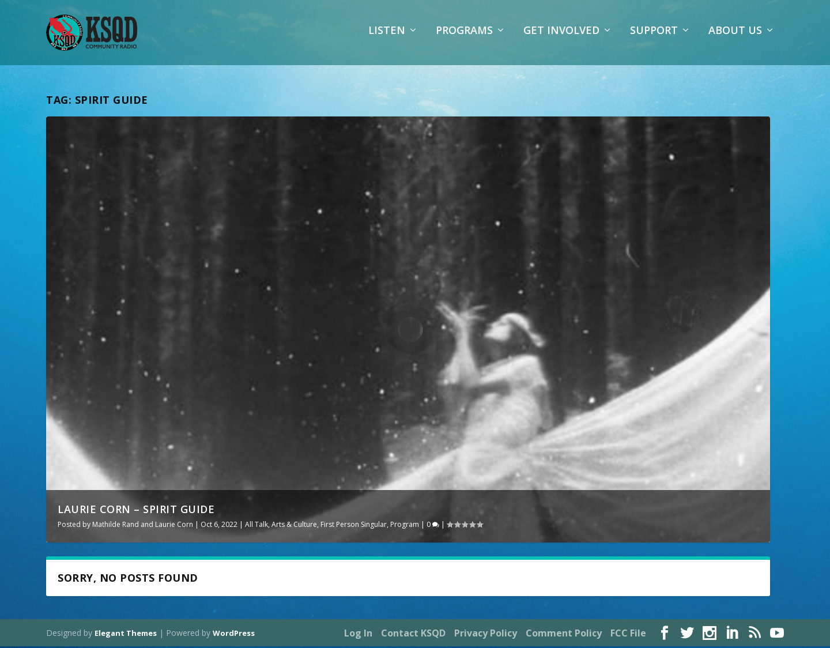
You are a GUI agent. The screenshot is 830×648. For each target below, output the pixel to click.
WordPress (234, 635)
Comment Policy (564, 634)
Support (654, 37)
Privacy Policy (485, 634)
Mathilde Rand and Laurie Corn (142, 526)
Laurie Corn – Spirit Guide (136, 511)
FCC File (628, 634)
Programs (464, 37)
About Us (735, 37)
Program (404, 526)
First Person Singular (353, 526)
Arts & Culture (294, 526)
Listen (386, 37)
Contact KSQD (413, 634)
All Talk (256, 526)
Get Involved (561, 37)
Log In (358, 634)
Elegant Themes (126, 635)
